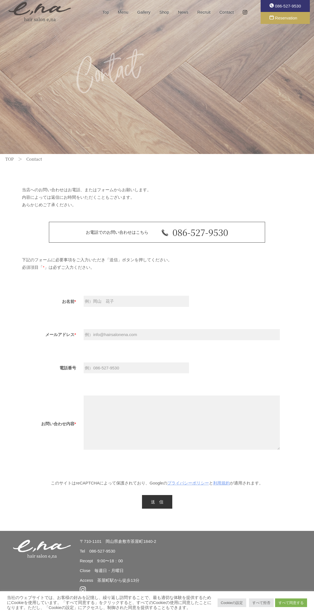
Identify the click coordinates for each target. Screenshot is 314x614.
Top (105, 12)
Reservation (283, 17)
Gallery (144, 12)
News (183, 12)
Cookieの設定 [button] (232, 603)
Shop (164, 12)
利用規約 (221, 483)
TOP (9, 159)
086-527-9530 (285, 5)
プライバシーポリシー (188, 483)
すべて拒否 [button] (261, 603)
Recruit (204, 12)
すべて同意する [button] (291, 603)
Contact (227, 12)
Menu (123, 12)
